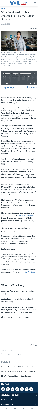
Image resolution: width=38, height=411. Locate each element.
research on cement (25, 216)
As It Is (4, 9)
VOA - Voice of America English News (18, 76)
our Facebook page (28, 272)
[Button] (33, 28)
